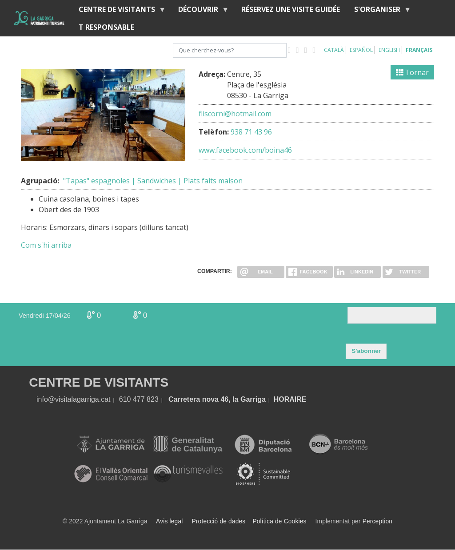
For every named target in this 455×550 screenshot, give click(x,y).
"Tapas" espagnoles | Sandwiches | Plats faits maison (153, 181)
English (389, 50)
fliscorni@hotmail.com (235, 114)
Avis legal (169, 521)
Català (334, 50)
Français (419, 50)
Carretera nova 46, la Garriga (217, 399)
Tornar (412, 72)
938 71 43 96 (251, 132)
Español (361, 50)
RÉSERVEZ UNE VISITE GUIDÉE (290, 9)
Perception (378, 521)
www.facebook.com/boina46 (245, 150)
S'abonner (366, 351)
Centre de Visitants (119, 11)
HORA (284, 399)
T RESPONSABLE (106, 27)
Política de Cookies (279, 521)
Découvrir (200, 11)
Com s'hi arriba (46, 245)
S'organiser (379, 11)
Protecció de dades (219, 521)
